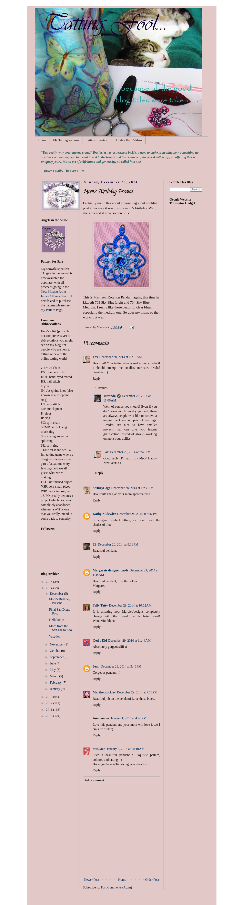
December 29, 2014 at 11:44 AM (129, 640)
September (57, 657)
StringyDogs (101, 488)
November (57, 644)
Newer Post (91, 879)
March (54, 676)
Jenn (96, 666)
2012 (49, 703)
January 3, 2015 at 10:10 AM (125, 749)
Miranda (109, 396)
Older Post (152, 879)
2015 (49, 581)
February (56, 682)
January (55, 689)
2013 (49, 697)
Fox (95, 357)
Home (42, 140)
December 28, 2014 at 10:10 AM (120, 357)
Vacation (54, 636)
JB (95, 544)
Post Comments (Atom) (116, 887)
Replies (103, 388)
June (53, 663)
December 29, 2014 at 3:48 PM (121, 666)
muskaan (99, 749)
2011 (49, 709)
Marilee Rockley (104, 692)
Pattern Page (54, 310)
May (53, 669)
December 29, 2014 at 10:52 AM (130, 605)
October (55, 650)
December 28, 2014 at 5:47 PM (137, 514)
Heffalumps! (57, 619)
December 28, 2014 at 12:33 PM (132, 488)
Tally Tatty (100, 605)
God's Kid (100, 640)
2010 (49, 716)
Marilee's (100, 297)
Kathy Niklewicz (104, 514)
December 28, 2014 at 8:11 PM (118, 544)
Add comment (94, 780)
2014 (49, 588)
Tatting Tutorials (97, 140)
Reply (97, 378)
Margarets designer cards (110, 570)
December (57, 593)
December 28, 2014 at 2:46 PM (130, 452)
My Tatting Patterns (66, 140)
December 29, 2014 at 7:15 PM (137, 692)
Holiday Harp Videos (128, 140)
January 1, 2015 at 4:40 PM (128, 718)
